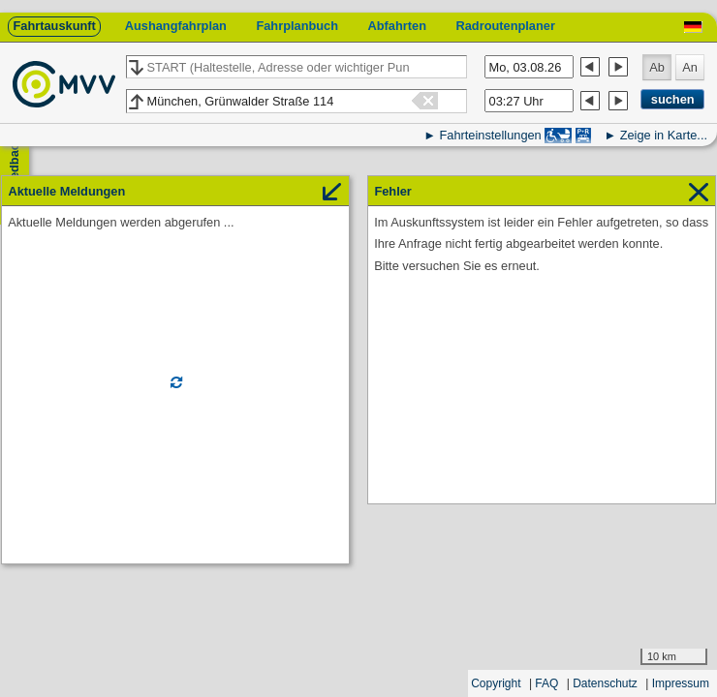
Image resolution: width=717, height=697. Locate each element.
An (690, 67)
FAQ (546, 683)
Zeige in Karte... (663, 135)
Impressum (680, 683)
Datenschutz (605, 683)
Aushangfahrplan (176, 25)
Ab (657, 67)
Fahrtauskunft (54, 25)
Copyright (495, 683)
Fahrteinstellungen (490, 135)
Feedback (14, 165)
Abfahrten (397, 25)
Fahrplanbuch (297, 25)
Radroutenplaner (504, 25)
